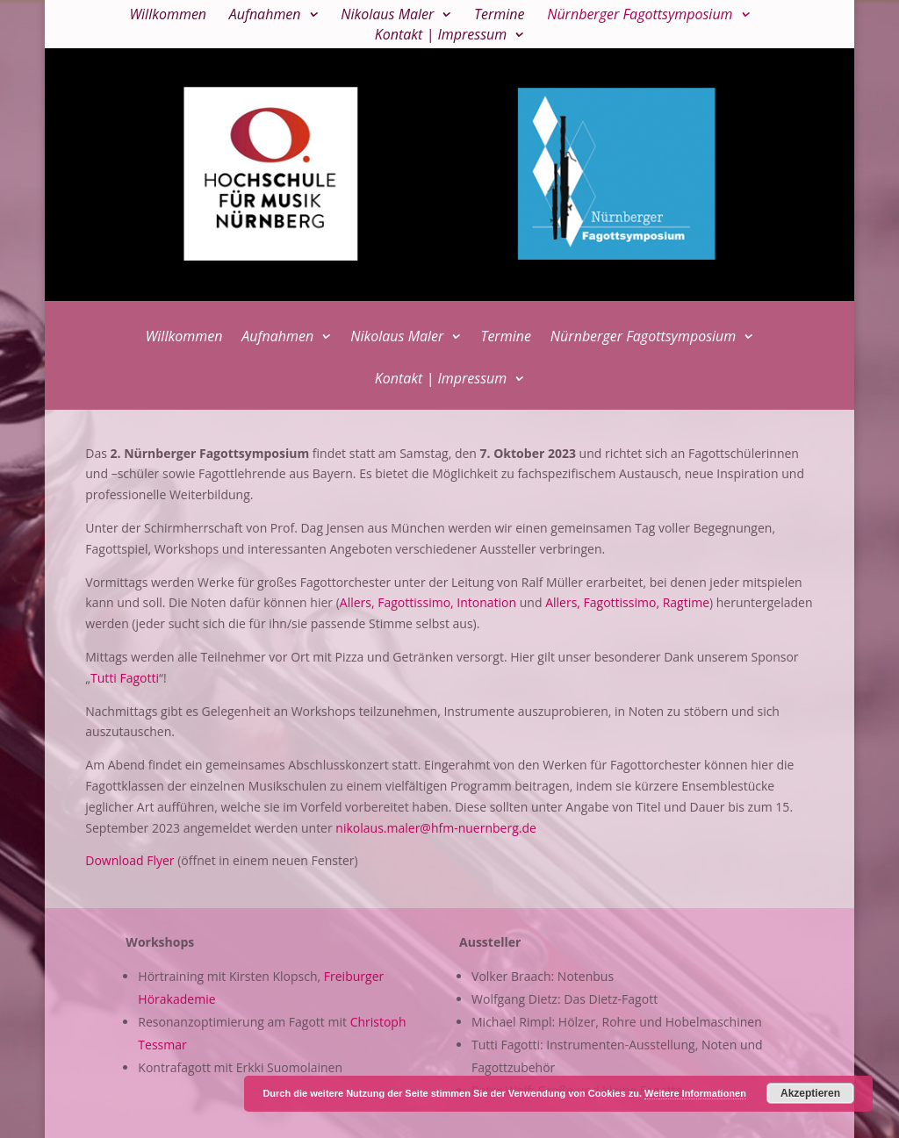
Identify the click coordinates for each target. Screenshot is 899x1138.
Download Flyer (129, 860)
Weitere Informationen (695, 1093)
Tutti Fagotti (124, 677)
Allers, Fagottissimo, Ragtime (627, 602)
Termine (499, 16)
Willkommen (167, 16)
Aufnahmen (265, 16)
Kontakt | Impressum (441, 36)
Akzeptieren (810, 1093)
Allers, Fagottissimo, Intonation (428, 602)
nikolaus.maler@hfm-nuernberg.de (435, 828)
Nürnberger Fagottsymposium (639, 16)
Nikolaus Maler (387, 16)
